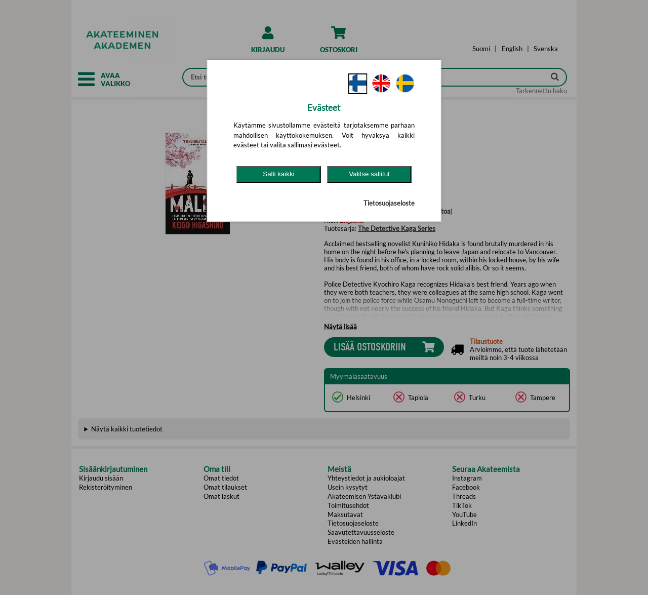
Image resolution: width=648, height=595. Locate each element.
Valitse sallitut (369, 174)
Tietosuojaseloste (389, 203)
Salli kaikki (278, 174)
